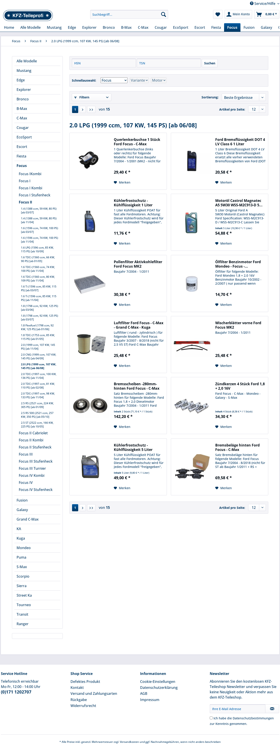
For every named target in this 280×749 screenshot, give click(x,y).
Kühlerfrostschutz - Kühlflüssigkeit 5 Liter (133, 447)
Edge (21, 80)
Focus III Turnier (32, 468)
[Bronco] (109, 27)
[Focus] (232, 27)
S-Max (22, 566)
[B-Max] (126, 27)
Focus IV (26, 482)
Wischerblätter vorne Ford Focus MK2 (238, 325)
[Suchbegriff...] (129, 14)
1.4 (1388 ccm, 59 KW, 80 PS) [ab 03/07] (39, 210)
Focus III (26, 454)
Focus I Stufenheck (34, 195)
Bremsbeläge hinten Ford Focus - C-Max (237, 447)
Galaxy (22, 509)
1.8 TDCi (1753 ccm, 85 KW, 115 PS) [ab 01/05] (38, 337)
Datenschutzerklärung (159, 687)
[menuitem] (129, 16)
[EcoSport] (180, 27)
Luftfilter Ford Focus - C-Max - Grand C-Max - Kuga (138, 325)
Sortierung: (210, 97)
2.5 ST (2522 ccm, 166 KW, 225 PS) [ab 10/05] (37, 424)
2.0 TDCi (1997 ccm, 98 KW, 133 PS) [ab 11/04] (38, 395)
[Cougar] (161, 27)
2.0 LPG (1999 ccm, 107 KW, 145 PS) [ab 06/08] (38, 366)
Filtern (81, 97)
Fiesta (21, 156)
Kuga (21, 538)
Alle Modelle (27, 61)
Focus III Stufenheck (36, 461)
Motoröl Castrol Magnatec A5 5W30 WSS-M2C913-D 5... (239, 202)
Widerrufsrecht (83, 705)
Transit (22, 614)
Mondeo (24, 547)
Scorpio (23, 576)
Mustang (24, 70)
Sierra (22, 585)
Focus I (24, 180)
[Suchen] (163, 14)
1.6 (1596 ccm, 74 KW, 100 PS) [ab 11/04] (39, 239)
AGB (143, 693)
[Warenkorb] (266, 14)
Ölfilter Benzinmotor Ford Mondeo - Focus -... (238, 264)
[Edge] (72, 27)
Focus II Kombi (31, 440)
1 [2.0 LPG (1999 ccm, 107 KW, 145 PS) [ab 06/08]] (75, 109)
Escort (22, 146)
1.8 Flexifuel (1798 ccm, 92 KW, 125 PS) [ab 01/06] (37, 327)
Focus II (25, 202)
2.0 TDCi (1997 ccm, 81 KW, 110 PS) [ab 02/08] (38, 385)
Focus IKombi (30, 173)
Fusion (22, 500)
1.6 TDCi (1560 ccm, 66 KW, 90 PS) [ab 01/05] (38, 259)
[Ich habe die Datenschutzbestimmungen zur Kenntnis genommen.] (211, 717)
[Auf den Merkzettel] (122, 182)
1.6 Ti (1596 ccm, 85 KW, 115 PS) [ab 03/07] (38, 288)
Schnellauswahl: (84, 80)
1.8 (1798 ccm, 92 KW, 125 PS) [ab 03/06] (39, 308)
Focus (22, 165)
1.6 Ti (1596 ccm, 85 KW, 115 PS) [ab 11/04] (38, 298)
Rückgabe (78, 699)
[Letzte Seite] (91, 109)
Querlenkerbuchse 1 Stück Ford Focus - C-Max (137, 141)
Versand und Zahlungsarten (93, 693)
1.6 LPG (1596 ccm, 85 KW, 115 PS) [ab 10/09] (37, 249)
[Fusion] (249, 27)
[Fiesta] (216, 27)
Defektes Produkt (85, 681)
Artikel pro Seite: (232, 109)
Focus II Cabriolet (33, 433)
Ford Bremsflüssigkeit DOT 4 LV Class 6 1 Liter (240, 141)
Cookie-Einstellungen (157, 681)
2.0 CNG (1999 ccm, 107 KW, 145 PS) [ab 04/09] (38, 356)
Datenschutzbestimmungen (253, 718)
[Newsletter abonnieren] (272, 708)
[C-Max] (143, 27)
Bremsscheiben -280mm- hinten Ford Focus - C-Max (136, 386)
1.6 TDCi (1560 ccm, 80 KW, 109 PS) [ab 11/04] (38, 278)
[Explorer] (89, 27)
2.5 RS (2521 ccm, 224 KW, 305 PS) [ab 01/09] (37, 405)
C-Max (22, 118)
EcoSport (24, 137)
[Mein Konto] (238, 14)
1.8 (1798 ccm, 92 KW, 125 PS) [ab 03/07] (39, 317)
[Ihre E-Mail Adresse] (237, 708)
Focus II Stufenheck (35, 447)
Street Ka (24, 595)
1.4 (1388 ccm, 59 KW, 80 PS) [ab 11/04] (39, 220)
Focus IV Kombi (31, 475)
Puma (21, 557)
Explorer (24, 89)
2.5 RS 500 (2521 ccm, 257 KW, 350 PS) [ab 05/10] (37, 415)
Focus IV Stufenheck (36, 489)
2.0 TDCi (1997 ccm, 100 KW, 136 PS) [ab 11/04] (38, 376)
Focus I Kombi (30, 188)
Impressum (149, 699)
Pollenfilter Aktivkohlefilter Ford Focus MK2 (138, 264)
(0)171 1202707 (16, 692)
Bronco (23, 99)
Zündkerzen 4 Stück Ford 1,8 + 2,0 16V (240, 386)
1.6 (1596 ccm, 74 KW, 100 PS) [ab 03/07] (39, 230)
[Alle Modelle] (30, 27)
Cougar (23, 127)
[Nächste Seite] (83, 109)
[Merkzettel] (218, 14)
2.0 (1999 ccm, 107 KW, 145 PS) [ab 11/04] (38, 347)
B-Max (22, 108)
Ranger (23, 623)
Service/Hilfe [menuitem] (263, 3)
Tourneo (24, 604)
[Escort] (199, 27)
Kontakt (77, 687)
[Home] (9, 27)
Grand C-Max (28, 519)
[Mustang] (54, 27)
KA (19, 528)
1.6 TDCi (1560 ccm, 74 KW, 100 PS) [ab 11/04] (38, 269)
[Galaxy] (266, 27)
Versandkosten (129, 742)
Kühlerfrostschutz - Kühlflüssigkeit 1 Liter (133, 202)
